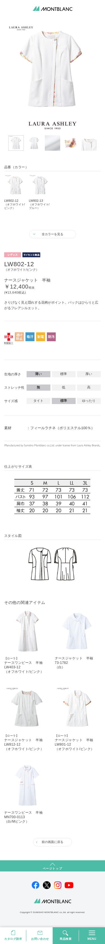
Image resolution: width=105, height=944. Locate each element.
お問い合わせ (40, 938)
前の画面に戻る (52, 842)
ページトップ (52, 868)
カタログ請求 (13, 938)
